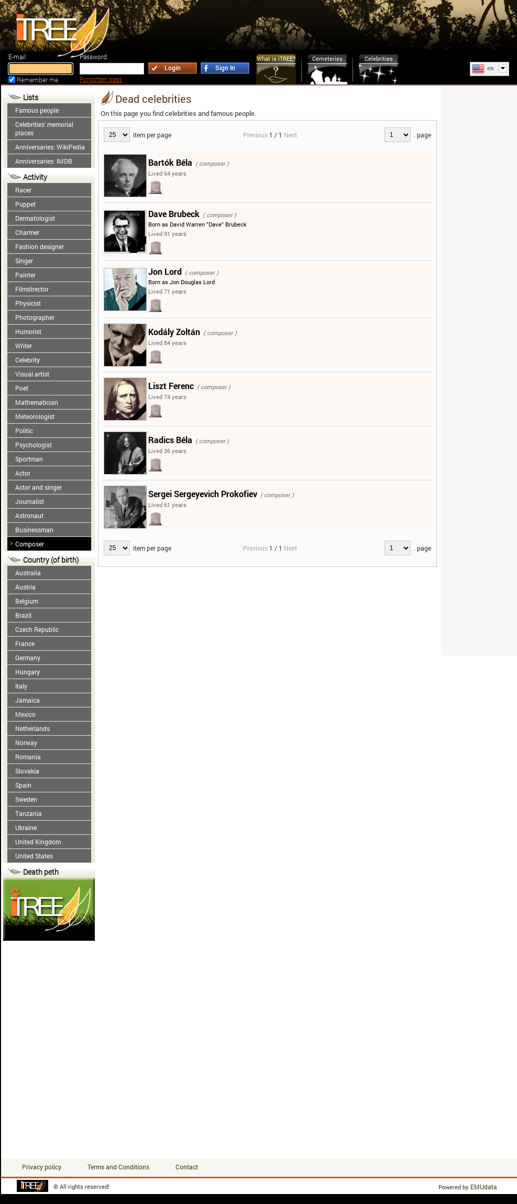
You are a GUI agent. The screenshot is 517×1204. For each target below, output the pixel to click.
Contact (186, 1167)
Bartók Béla (170, 162)
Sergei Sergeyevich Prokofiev (202, 493)
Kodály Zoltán (174, 331)
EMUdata (483, 1186)
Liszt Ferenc (171, 385)
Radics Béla (170, 439)
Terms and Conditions (118, 1167)
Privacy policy (41, 1167)
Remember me (37, 80)
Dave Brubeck (174, 213)
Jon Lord (165, 271)
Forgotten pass (101, 79)
